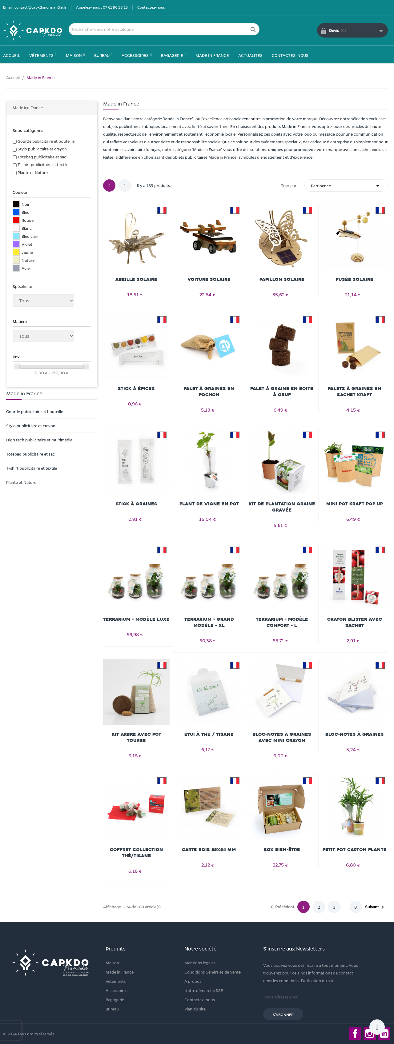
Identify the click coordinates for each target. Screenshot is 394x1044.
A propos (192, 981)
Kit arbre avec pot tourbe (136, 737)
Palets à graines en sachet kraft (354, 392)
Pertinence (346, 186)
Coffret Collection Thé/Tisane (136, 853)
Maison (112, 962)
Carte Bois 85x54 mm (209, 850)
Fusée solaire (354, 279)
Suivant (375, 907)
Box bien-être (282, 850)
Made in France (120, 971)
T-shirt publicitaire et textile (43, 164)
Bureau (112, 1008)
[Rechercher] (164, 29)
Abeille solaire (136, 279)
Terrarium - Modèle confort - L (282, 622)
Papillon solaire (281, 279)
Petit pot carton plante (355, 850)
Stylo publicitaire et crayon (42, 148)
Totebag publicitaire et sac (42, 156)
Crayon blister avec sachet (354, 622)
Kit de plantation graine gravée (282, 507)
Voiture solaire (209, 279)
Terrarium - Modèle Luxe (136, 619)
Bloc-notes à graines (354, 734)
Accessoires (116, 990)
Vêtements (116, 981)
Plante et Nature (33, 172)
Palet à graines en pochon (209, 392)
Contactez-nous (151, 7)
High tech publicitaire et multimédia (39, 439)
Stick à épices (136, 389)
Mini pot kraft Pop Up (354, 504)
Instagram (370, 1033)
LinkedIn (384, 1033)
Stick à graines (136, 504)
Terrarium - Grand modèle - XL (209, 622)
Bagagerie (115, 999)
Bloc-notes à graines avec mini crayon (282, 737)
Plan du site (195, 1008)
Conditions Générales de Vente (212, 971)
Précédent (281, 907)
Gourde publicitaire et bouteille (46, 141)
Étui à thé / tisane (209, 734)
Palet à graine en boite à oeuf (281, 392)
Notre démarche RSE (203, 990)
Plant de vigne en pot (209, 504)
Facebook (355, 1033)
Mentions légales (199, 962)
